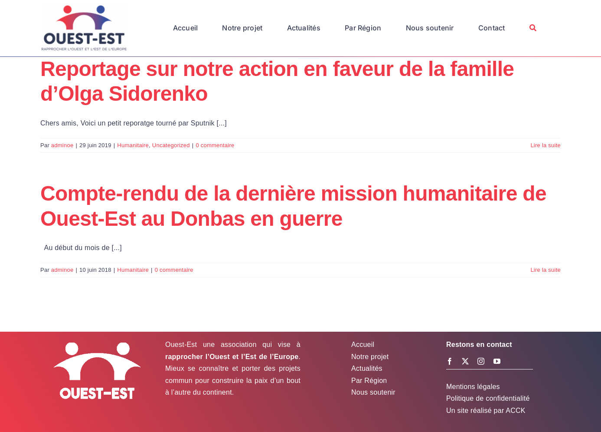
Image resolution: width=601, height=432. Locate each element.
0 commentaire (215, 145)
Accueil (362, 344)
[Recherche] (532, 28)
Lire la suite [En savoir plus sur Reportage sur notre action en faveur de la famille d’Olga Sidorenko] (545, 145)
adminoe (62, 145)
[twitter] (465, 361)
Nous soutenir (373, 392)
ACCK (515, 410)
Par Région (369, 380)
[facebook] (449, 361)
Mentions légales (473, 386)
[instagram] (480, 361)
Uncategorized (171, 145)
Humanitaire (133, 145)
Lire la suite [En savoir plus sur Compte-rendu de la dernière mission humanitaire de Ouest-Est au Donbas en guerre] (545, 270)
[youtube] (496, 361)
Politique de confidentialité (488, 398)
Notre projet (370, 356)
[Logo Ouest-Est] (84, 7)
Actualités (366, 368)
